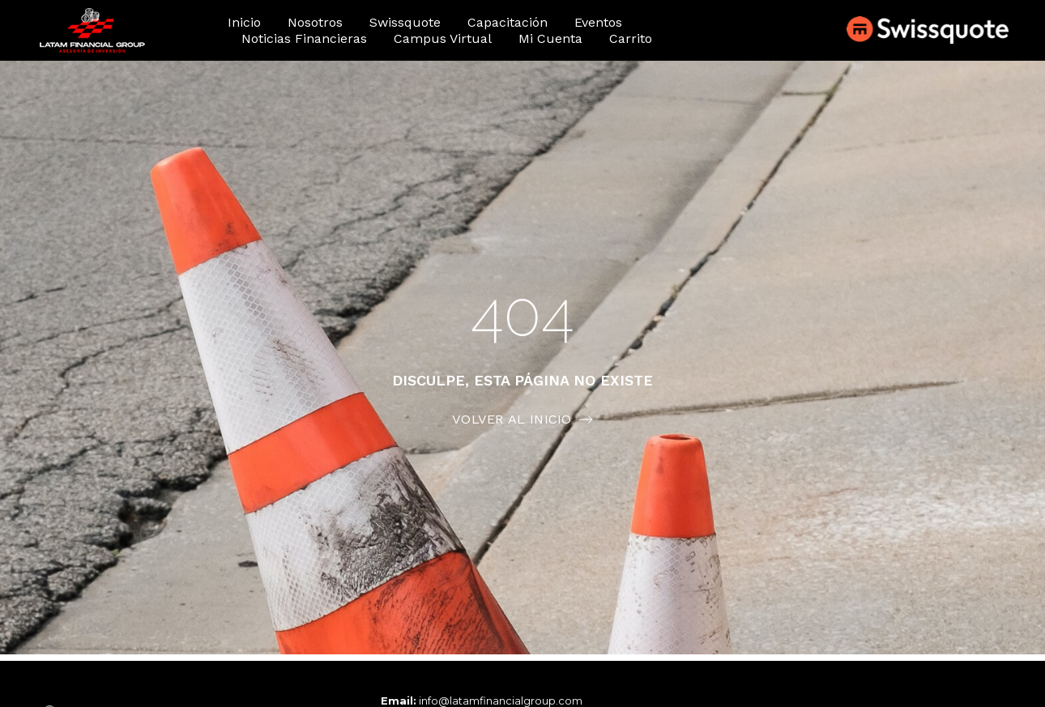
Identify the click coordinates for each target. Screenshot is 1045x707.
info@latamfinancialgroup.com (500, 700)
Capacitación (507, 22)
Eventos (598, 22)
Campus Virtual (443, 38)
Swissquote (405, 22)
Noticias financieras (304, 38)
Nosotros (315, 22)
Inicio (244, 22)
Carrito (630, 38)
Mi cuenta (550, 38)
